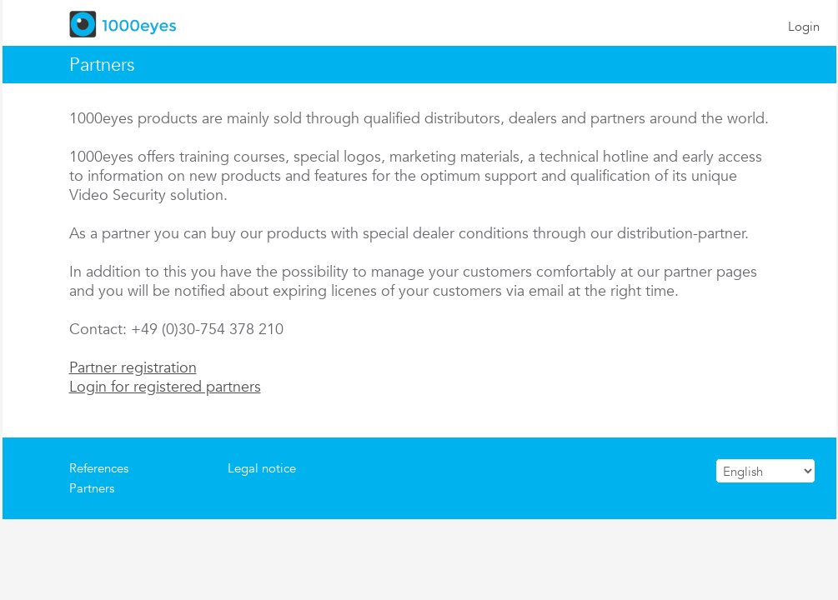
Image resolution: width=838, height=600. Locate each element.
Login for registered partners (165, 386)
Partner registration (133, 367)
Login (804, 26)
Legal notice (262, 468)
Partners (91, 488)
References (98, 468)
